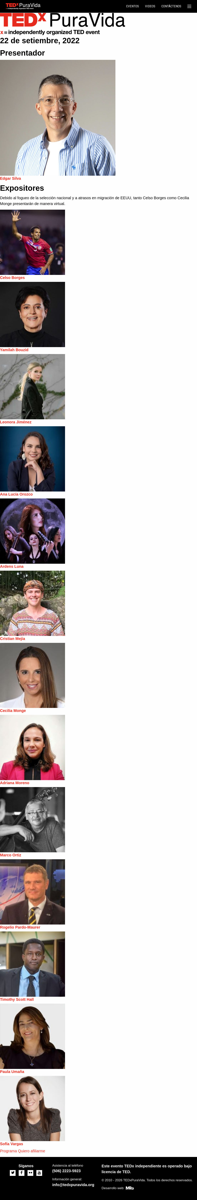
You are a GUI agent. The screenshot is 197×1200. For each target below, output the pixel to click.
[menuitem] (132, 6)
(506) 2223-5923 (66, 1171)
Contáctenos (171, 6)
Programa (8, 1151)
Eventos (132, 6)
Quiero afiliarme (31, 1151)
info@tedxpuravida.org (73, 1185)
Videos (150, 6)
